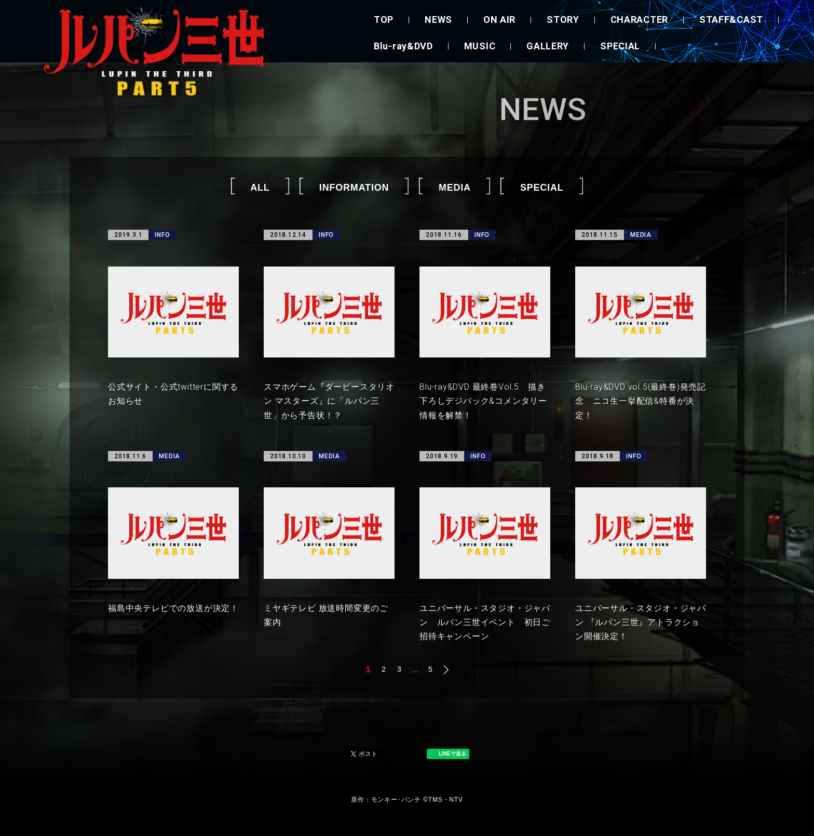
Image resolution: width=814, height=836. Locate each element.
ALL (259, 187)
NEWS (438, 19)
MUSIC (480, 46)
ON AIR (499, 19)
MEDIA (454, 187)
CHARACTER (639, 19)
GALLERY (547, 46)
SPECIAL (620, 46)
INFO (162, 234)
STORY (563, 19)
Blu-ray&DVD (403, 46)
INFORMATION (354, 187)
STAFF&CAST (731, 19)
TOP (384, 19)
